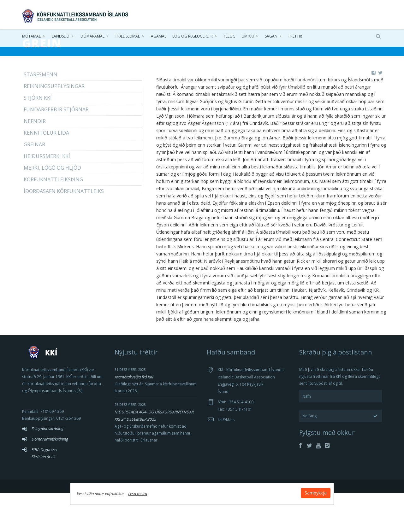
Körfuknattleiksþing (53, 195)
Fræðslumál (128, 37)
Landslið (60, 37)
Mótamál (31, 37)
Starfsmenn (40, 90)
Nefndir (35, 137)
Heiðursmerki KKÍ (47, 172)
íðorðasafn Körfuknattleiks (64, 207)
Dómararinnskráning (50, 455)
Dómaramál (92, 37)
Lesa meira (174, 491)
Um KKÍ (247, 37)
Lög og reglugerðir (192, 37)
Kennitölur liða (46, 148)
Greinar (34, 160)
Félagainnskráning (47, 445)
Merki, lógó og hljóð (52, 183)
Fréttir (295, 37)
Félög (229, 37)
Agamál (158, 37)
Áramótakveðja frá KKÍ (134, 393)
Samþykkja (278, 491)
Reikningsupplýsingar (54, 102)
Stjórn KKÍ (38, 113)
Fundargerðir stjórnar (56, 125)
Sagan (271, 37)
